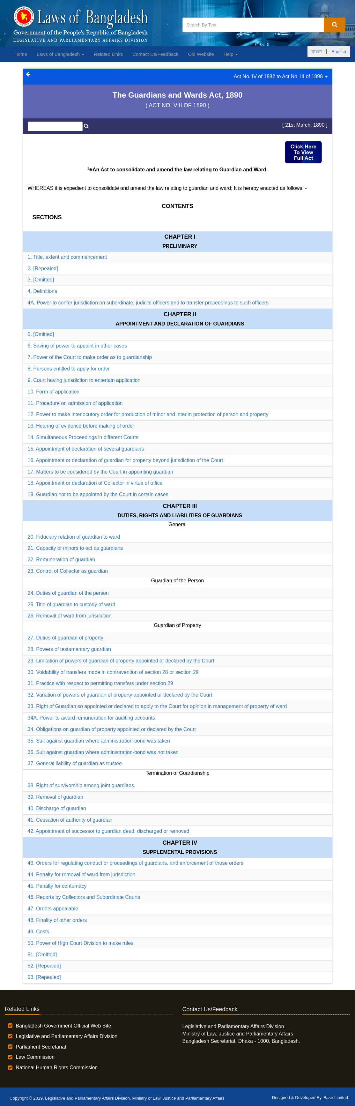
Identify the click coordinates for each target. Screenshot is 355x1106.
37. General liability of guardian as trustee (75, 763)
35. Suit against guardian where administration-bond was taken (99, 741)
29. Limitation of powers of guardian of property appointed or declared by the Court (121, 660)
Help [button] (231, 54)
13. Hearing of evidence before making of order (81, 426)
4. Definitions (42, 291)
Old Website (201, 54)
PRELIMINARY (179, 246)
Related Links (108, 54)
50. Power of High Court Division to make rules (81, 943)
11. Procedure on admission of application (75, 403)
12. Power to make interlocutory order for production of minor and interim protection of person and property (148, 414)
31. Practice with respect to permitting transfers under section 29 (100, 683)
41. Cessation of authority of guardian (70, 820)
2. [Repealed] (43, 268)
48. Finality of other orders (57, 920)
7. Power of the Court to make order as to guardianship (90, 357)
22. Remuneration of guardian (61, 559)
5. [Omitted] (41, 334)
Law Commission (35, 1057)
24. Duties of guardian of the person (68, 593)
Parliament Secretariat (41, 1047)
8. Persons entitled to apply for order (69, 368)
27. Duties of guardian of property (65, 637)
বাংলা (317, 51)
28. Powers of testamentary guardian (69, 649)
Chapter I (179, 237)
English (338, 51)
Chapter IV (179, 843)
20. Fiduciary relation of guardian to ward (74, 537)
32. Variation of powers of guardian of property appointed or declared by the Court (120, 695)
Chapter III (180, 506)
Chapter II (180, 314)
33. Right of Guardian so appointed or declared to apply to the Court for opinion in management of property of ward (157, 706)
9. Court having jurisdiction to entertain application (84, 380)
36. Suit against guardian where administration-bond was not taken (103, 752)
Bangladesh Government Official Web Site (63, 1025)
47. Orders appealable (53, 908)
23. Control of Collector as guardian (68, 571)
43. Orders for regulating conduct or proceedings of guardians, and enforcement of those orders (136, 863)
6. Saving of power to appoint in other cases (77, 345)
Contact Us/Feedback (155, 54)
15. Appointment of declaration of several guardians (86, 449)
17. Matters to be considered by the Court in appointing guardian (100, 472)
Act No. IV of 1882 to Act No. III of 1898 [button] (281, 76)
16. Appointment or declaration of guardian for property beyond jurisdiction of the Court (125, 460)
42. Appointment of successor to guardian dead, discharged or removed (108, 831)
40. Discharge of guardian (57, 808)
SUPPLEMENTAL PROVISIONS (180, 852)
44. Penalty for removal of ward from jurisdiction (82, 874)
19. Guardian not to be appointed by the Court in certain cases (98, 494)
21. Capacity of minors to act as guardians (75, 548)
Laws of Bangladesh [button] (60, 54)
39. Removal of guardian (55, 797)
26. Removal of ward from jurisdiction (70, 615)
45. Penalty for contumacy (57, 886)
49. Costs (38, 931)
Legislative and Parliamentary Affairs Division (66, 1036)
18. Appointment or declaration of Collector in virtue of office (95, 483)
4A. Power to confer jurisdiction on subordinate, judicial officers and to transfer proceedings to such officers (148, 302)
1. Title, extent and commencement (67, 257)
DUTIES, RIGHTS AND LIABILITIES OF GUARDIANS (180, 515)
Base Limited (335, 1097)
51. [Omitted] (42, 954)
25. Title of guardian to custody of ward (71, 604)
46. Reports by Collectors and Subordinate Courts (84, 897)
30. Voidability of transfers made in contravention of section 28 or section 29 (113, 672)
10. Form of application (54, 391)
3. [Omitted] (41, 279)
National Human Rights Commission (57, 1067)
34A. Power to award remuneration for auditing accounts (91, 718)
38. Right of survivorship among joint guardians (81, 785)
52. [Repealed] (44, 965)
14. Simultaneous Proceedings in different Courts (83, 437)
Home (20, 54)
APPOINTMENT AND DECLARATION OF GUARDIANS (180, 323)
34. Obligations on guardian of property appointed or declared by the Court (112, 729)
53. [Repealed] (44, 977)
